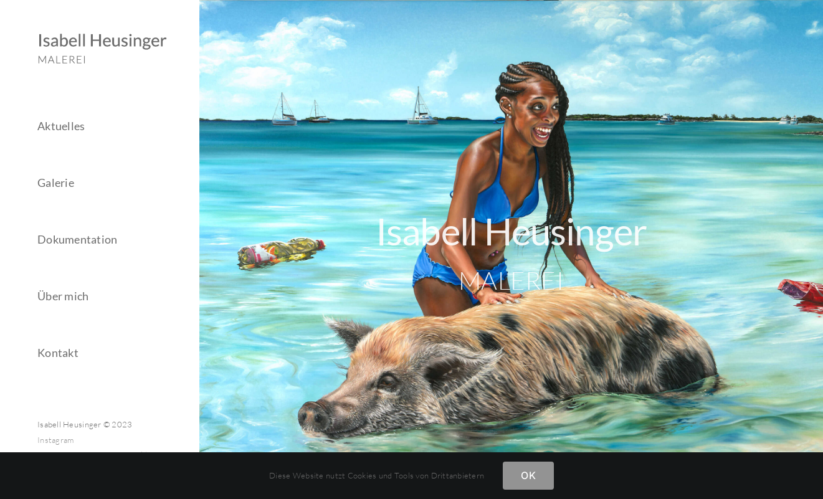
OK (528, 475)
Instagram (55, 440)
